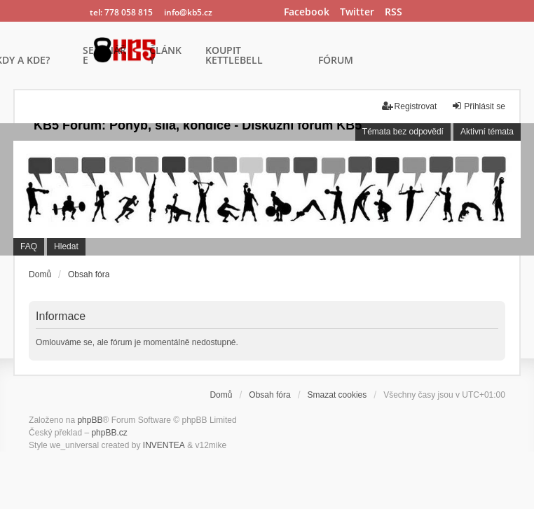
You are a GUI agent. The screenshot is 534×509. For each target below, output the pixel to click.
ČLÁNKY (165, 56)
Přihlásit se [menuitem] (478, 106)
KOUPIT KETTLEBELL (234, 56)
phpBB (89, 420)
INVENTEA (164, 445)
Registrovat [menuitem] (409, 106)
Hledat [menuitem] (66, 246)
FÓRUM (335, 61)
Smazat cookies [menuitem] (337, 395)
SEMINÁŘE (104, 56)
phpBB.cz (109, 433)
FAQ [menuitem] (28, 246)
